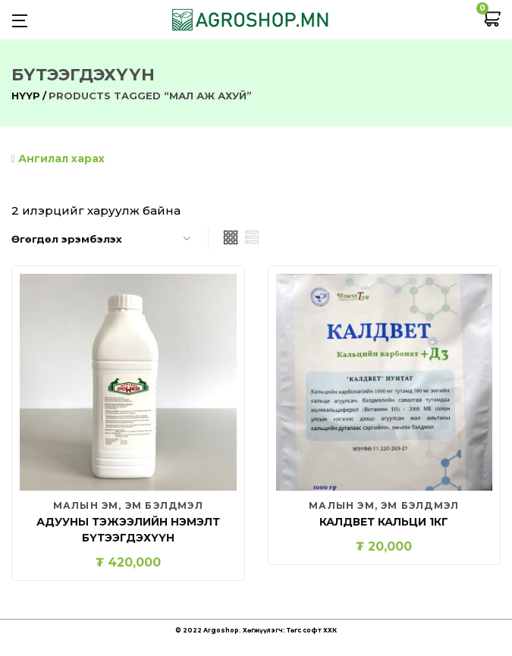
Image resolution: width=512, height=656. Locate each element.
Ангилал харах (58, 158)
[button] (491, 20)
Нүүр (25, 95)
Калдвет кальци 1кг (383, 522)
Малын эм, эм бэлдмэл (128, 505)
